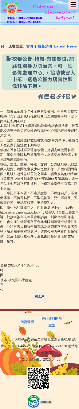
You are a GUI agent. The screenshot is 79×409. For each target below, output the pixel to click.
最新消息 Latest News (57, 46)
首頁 (30, 46)
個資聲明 (27, 322)
